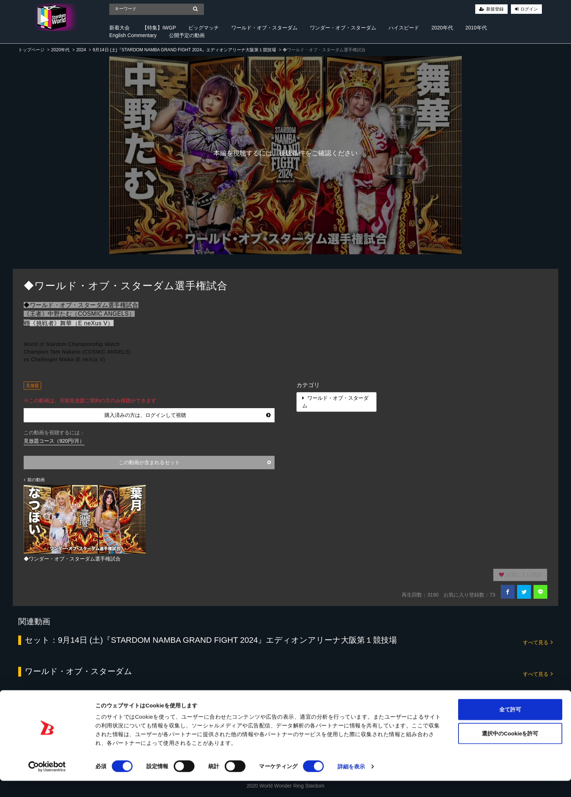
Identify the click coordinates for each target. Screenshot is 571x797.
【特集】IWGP (159, 28)
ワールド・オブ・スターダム (264, 28)
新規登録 (495, 9)
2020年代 (442, 28)
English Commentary (133, 35)
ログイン (529, 9)
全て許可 (510, 725)
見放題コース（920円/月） (54, 441)
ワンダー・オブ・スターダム (343, 28)
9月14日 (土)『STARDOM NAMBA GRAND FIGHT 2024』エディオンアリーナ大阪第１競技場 (184, 49)
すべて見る (538, 642)
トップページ (31, 49)
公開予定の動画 (187, 35)
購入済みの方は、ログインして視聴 (188, 415)
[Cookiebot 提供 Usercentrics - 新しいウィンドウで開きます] (47, 782)
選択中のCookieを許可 (510, 749)
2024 (81, 49)
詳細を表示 (351, 783)
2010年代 (476, 28)
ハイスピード (404, 28)
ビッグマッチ (203, 28)
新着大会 (119, 28)
